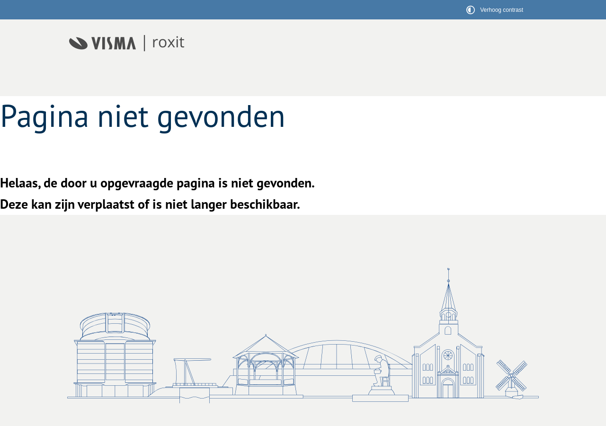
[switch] (495, 9)
